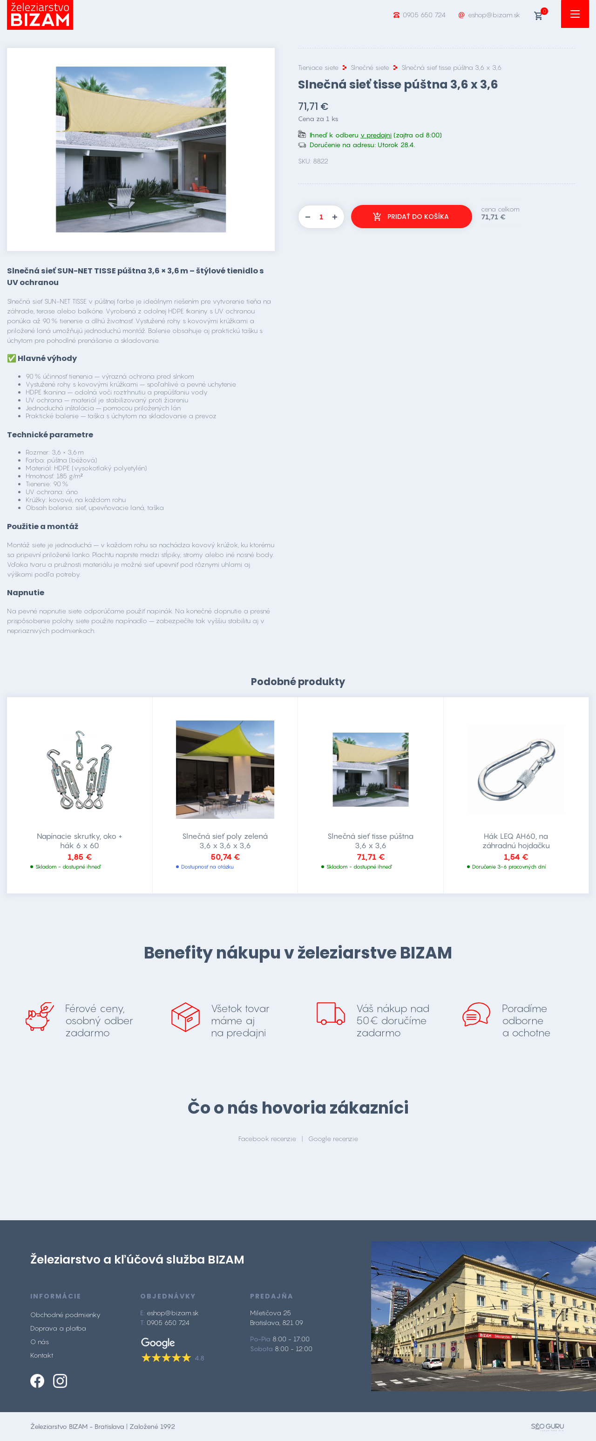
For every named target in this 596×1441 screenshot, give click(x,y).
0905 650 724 (424, 15)
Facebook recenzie (267, 1138)
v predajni (376, 135)
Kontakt (41, 1355)
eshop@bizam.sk (494, 15)
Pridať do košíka (418, 216)
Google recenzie (333, 1138)
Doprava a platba (58, 1328)
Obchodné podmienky (65, 1315)
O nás (39, 1342)
